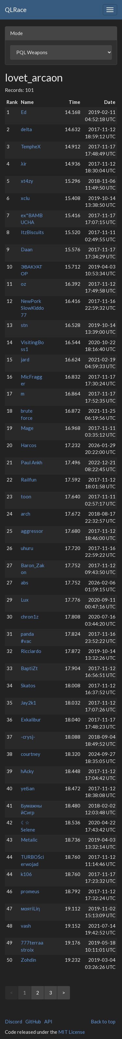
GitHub (33, 1021)
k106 (26, 874)
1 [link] (24, 992)
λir (24, 164)
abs (24, 582)
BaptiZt (29, 668)
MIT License (71, 1032)
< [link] (11, 992)
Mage (27, 428)
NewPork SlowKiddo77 (32, 308)
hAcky (27, 771)
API (48, 1021)
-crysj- (28, 737)
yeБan (27, 788)
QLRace (16, 9)
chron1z (29, 617)
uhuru (27, 548)
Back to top (103, 1021)
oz (23, 284)
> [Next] (63, 992)
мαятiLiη (30, 908)
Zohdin (28, 960)
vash (26, 926)
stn (24, 325)
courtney (30, 754)
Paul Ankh (31, 462)
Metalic (29, 840)
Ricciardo (31, 651)
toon (26, 496)
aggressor (32, 531)
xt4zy (27, 181)
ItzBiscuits (32, 232)
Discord (13, 1021)
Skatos (28, 685)
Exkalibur (31, 719)
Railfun (28, 479)
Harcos (28, 445)
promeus (30, 891)
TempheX (31, 146)
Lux (25, 600)
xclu (25, 198)
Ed (23, 112)
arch (25, 514)
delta (26, 129)
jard (25, 359)
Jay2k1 (28, 703)
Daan (27, 249)
